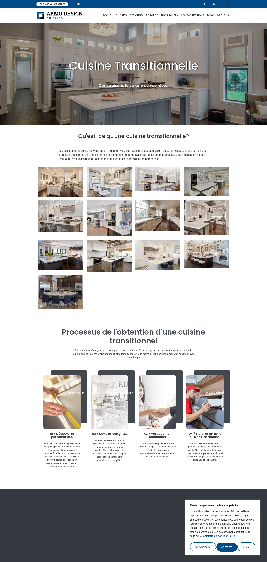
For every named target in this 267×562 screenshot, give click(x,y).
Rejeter (226, 547)
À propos (152, 15)
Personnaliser (203, 547)
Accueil (108, 15)
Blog (210, 15)
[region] (222, 528)
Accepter (246, 547)
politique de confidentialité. (219, 538)
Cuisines (121, 15)
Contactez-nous (192, 15)
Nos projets (169, 15)
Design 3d (136, 15)
